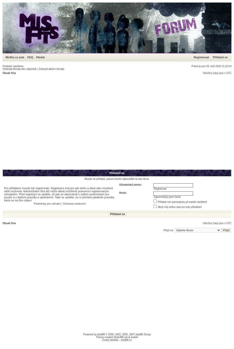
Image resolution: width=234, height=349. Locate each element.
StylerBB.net (121, 337)
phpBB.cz (126, 340)
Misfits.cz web (16, 57)
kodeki (134, 337)
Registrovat (201, 57)
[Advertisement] (47, 121)
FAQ (30, 57)
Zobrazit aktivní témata (51, 69)
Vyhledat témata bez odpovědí (20, 69)
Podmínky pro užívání (47, 203)
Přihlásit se (220, 57)
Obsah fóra (9, 73)
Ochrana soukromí (74, 203)
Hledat (40, 57)
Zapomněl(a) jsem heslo (167, 197)
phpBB (101, 334)
